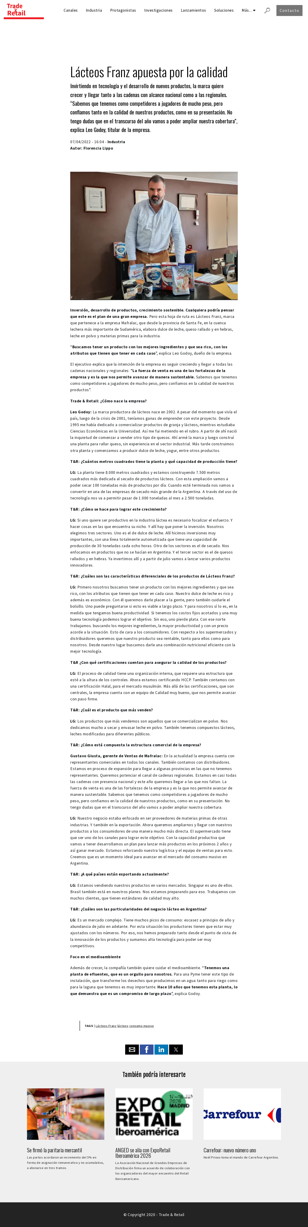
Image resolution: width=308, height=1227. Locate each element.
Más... (247, 10)
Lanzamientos (193, 10)
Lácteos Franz (106, 1026)
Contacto (289, 10)
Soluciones (224, 10)
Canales (71, 10)
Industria (94, 10)
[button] (132, 1050)
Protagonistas (123, 10)
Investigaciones (158, 10)
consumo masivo (141, 1026)
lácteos (123, 1026)
